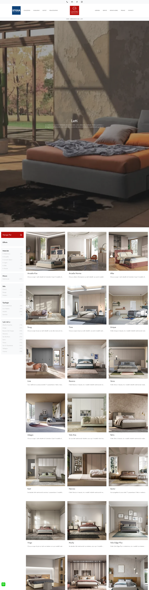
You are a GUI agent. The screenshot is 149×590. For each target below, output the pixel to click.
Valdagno (5, 348)
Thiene (4, 343)
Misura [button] (5, 276)
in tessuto (5, 268)
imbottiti (5, 312)
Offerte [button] (5, 242)
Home (67, 19)
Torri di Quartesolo (8, 345)
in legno (5, 263)
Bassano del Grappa (8, 331)
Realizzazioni (54, 10)
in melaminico (6, 254)
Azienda (97, 10)
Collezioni (27, 10)
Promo (123, 10)
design (4, 292)
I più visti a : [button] (7, 322)
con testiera (6, 309)
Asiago (4, 328)
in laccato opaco (7, 260)
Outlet (44, 10)
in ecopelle (6, 257)
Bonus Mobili (114, 10)
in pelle (4, 265)
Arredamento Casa (74, 19)
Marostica (5, 334)
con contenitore (7, 306)
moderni (5, 295)
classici (5, 289)
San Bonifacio (6, 337)
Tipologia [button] (6, 302)
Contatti (130, 10)
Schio (4, 340)
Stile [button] (4, 286)
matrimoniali (6, 279)
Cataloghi (36, 10)
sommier (5, 314)
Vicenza (5, 351)
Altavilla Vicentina (7, 325)
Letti (82, 19)
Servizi (105, 10)
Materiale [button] (6, 251)
